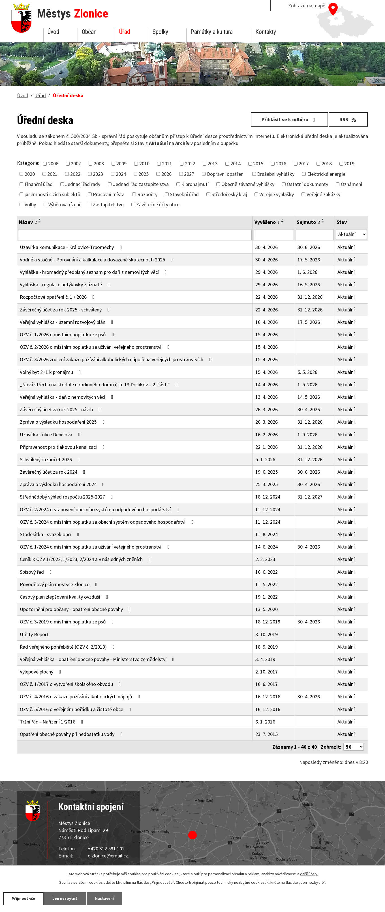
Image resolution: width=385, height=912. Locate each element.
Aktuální (346, 247)
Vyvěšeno (267, 222)
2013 (213, 163)
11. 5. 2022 (266, 584)
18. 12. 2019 (267, 621)
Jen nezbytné (65, 898)
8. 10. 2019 (266, 634)
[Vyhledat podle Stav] (351, 234)
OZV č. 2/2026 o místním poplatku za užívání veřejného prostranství (96, 347)
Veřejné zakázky (323, 194)
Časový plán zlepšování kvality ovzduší (65, 596)
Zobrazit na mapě (306, 5)
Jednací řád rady (82, 184)
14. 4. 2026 (266, 384)
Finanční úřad (39, 184)
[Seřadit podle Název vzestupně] (40, 219)
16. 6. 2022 (266, 572)
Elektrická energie (326, 174)
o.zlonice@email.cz (108, 855)
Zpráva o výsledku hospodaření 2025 (63, 422)
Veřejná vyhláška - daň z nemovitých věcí (68, 397)
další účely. (309, 873)
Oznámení (351, 184)
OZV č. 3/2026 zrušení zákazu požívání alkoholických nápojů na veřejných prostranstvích (116, 359)
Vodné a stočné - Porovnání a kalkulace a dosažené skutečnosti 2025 (97, 259)
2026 (166, 174)
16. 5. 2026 (309, 284)
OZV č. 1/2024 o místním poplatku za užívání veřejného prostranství (96, 546)
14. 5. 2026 (309, 397)
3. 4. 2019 (265, 659)
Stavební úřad (184, 194)
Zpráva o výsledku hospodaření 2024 (63, 484)
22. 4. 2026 (266, 297)
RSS (348, 119)
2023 (98, 174)
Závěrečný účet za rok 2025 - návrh (61, 409)
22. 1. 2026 (266, 447)
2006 (53, 163)
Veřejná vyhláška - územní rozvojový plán (68, 322)
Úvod (53, 31)
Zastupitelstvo (108, 204)
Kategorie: (28, 163)
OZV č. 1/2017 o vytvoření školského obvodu (71, 684)
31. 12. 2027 (310, 496)
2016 (281, 163)
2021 (52, 174)
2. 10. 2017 (266, 671)
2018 (327, 163)
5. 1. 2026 (265, 459)
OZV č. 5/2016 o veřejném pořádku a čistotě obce (76, 709)
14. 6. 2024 (266, 546)
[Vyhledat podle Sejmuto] (315, 234)
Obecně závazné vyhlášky (247, 184)
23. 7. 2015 (266, 734)
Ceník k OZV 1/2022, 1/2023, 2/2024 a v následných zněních (86, 559)
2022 (75, 174)
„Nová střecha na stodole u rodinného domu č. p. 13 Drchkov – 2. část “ (100, 384)
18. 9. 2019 (266, 647)
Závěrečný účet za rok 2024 (53, 472)
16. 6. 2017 (266, 684)
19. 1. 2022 (266, 596)
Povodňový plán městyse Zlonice (60, 584)
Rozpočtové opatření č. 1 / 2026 (58, 297)
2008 (99, 163)
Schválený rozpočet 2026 (51, 459)
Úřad (124, 31)
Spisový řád (37, 572)
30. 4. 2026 (266, 247)
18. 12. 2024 (267, 496)
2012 (190, 163)
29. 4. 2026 (266, 272)
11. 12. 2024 (267, 509)
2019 (349, 163)
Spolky (160, 31)
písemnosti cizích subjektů (52, 194)
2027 (189, 174)
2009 (121, 163)
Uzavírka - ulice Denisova (51, 434)
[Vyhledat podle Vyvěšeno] (274, 234)
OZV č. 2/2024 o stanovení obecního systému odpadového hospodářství (100, 509)
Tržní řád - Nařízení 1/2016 (52, 721)
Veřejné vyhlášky (276, 194)
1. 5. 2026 (307, 384)
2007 (76, 163)
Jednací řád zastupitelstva (141, 184)
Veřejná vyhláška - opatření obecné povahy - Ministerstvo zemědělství (98, 659)
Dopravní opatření (226, 174)
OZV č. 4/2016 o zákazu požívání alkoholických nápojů (81, 696)
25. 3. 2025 (266, 484)
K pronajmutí (195, 184)
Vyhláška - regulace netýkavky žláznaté (66, 284)
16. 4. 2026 (266, 322)
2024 (121, 174)
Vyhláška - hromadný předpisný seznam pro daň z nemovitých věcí (94, 272)
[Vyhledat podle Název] (135, 234)
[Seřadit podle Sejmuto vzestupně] (323, 219)
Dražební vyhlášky (275, 174)
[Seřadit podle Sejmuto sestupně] (323, 222)
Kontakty (265, 31)
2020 (30, 174)
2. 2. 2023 (265, 559)
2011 (167, 163)
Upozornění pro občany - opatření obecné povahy (76, 609)
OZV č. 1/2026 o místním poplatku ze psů (68, 334)
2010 (144, 163)
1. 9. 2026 (307, 434)
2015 (258, 163)
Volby (30, 204)
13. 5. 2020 (266, 609)
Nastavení (104, 898)
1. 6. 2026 (307, 272)
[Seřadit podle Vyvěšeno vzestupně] (283, 219)
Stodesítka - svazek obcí (51, 534)
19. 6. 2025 (266, 472)
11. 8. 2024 (266, 534)
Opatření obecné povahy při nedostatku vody (72, 734)
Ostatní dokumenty (307, 184)
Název (28, 222)
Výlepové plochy (41, 671)
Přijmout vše (23, 898)
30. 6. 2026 (309, 247)
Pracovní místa (109, 194)
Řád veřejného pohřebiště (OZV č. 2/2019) (68, 647)
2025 (143, 174)
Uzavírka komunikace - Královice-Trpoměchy (72, 247)
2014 (235, 163)
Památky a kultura (212, 31)
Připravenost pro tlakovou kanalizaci (63, 447)
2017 (304, 163)
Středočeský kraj (229, 194)
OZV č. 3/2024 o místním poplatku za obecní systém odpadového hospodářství (108, 522)
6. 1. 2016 (265, 721)
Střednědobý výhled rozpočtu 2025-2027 (67, 496)
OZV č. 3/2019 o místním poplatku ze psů (68, 621)
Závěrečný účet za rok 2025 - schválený (66, 309)
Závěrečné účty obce (157, 204)
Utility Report (34, 634)
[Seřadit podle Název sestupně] (40, 222)
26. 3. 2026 (266, 409)
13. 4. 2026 (266, 397)
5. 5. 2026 (307, 372)
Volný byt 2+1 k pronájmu (51, 372)
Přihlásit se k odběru (289, 119)
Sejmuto (308, 222)
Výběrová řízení (64, 204)
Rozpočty (147, 194)
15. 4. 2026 (266, 334)
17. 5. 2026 (309, 259)
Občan (89, 31)
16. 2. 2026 (266, 434)
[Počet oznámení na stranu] (353, 747)
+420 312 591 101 (106, 848)
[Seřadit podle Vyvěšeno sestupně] (283, 222)
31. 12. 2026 (310, 297)
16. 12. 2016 (267, 696)
